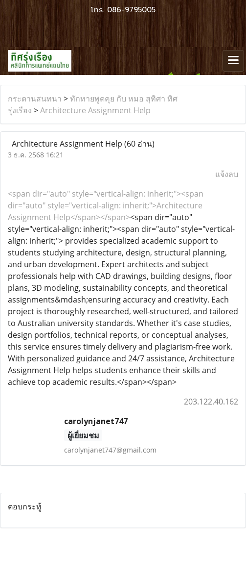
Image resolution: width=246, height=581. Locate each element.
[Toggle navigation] (233, 61)
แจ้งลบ (226, 174)
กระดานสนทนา (35, 98)
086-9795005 (131, 9)
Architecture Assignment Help (95, 110)
